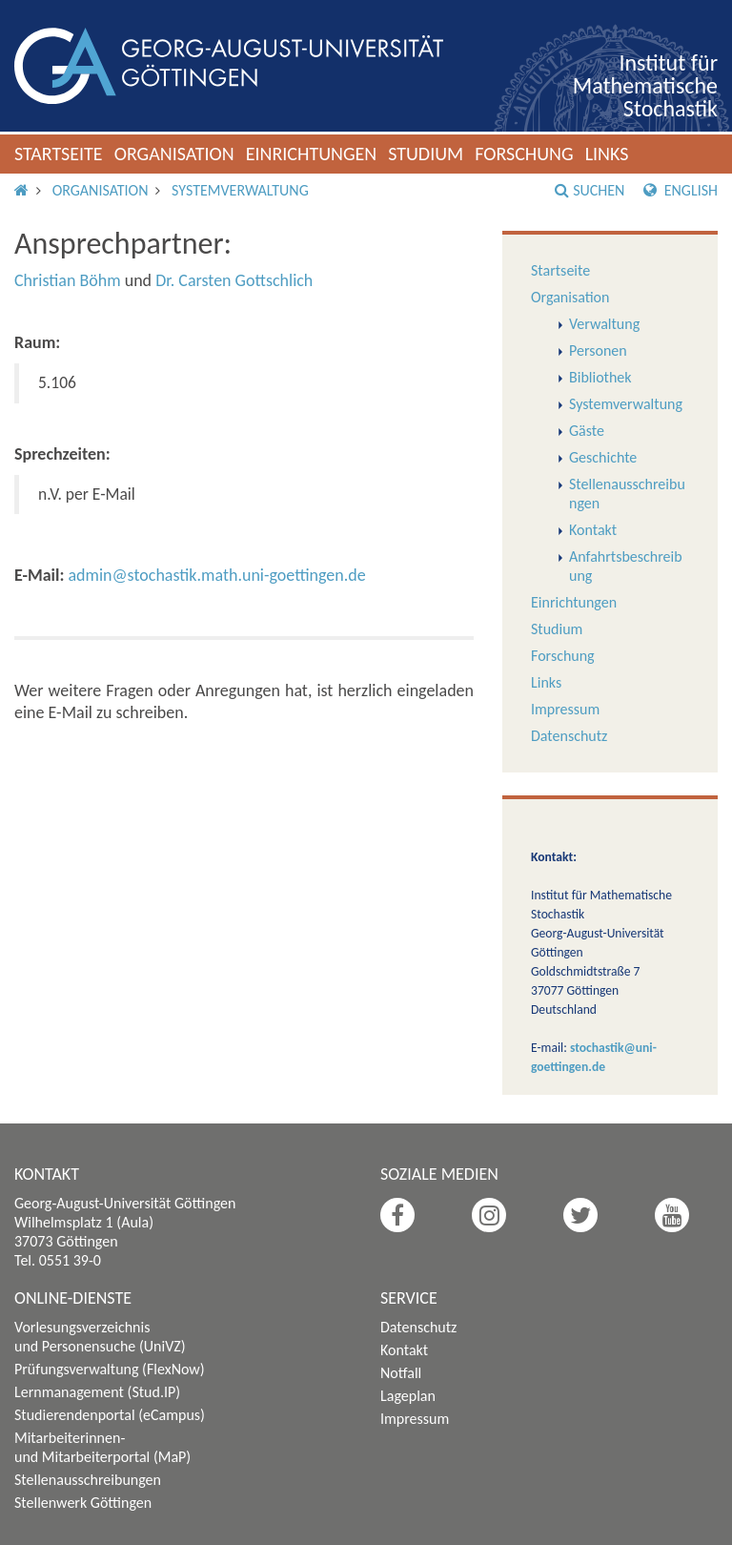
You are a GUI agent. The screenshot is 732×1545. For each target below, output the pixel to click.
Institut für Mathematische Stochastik (645, 85)
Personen (598, 350)
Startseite (58, 153)
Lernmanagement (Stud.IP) (97, 1392)
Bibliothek (600, 377)
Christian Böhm (67, 280)
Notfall (400, 1373)
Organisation (174, 153)
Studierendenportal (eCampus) (109, 1415)
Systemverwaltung (240, 190)
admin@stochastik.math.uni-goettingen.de (216, 575)
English (680, 190)
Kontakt (593, 530)
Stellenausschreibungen (87, 1480)
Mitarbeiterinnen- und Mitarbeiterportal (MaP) (102, 1447)
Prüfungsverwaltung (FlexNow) (109, 1369)
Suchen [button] (589, 190)
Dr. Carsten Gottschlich (234, 280)
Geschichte (603, 457)
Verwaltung (604, 324)
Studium (425, 153)
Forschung (524, 153)
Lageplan (408, 1396)
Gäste (586, 431)
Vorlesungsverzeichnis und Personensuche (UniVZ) (100, 1336)
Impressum (565, 709)
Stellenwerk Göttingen (83, 1503)
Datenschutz (569, 736)
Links (607, 153)
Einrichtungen (311, 153)
